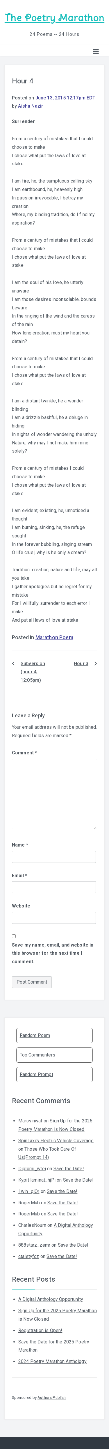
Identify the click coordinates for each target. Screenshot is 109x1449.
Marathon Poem (54, 637)
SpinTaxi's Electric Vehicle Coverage (56, 1140)
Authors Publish (51, 1397)
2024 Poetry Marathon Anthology (52, 1361)
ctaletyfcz (28, 1256)
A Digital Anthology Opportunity (50, 1299)
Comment (24, 753)
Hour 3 (81, 663)
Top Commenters (37, 1055)
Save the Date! (68, 1168)
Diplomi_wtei (32, 1168)
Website (21, 906)
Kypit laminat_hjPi (37, 1180)
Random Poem (35, 1035)
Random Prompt (36, 1074)
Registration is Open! (40, 1330)
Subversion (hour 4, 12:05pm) (33, 672)
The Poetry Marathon (54, 18)
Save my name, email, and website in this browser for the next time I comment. (53, 953)
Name (20, 845)
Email (19, 875)
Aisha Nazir (30, 106)
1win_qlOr (28, 1191)
